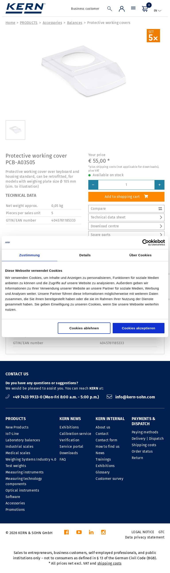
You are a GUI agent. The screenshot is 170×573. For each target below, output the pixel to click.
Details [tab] (85, 255)
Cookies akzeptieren (138, 328)
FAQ (63, 459)
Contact (102, 434)
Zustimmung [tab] (29, 255)
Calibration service (75, 434)
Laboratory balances (23, 440)
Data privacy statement (144, 537)
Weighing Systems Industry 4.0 (31, 459)
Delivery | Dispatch (148, 438)
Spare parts (126, 235)
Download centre (126, 226)
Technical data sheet (126, 217)
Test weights (16, 466)
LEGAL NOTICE (143, 532)
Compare (126, 208)
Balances (74, 23)
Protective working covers (108, 23)
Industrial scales (19, 446)
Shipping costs (144, 445)
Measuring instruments (25, 472)
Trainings (103, 459)
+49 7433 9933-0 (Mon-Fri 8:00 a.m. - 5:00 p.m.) (53, 397)
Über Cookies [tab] (140, 255)
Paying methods (145, 432)
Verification (69, 440)
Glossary (103, 472)
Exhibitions (69, 427)
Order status (142, 451)
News (100, 453)
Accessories (52, 23)
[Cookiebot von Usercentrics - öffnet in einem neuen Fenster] (145, 242)
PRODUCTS (29, 23)
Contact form (106, 440)
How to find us (107, 446)
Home (10, 23)
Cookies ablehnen (84, 328)
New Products (17, 427)
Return (137, 458)
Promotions (15, 509)
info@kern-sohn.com (131, 397)
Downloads (69, 453)
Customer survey (109, 479)
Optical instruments (22, 490)
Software (13, 497)
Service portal (71, 446)
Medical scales (18, 453)
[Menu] (133, 9)
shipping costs (109, 563)
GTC (161, 532)
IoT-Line (12, 434)
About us (103, 427)
